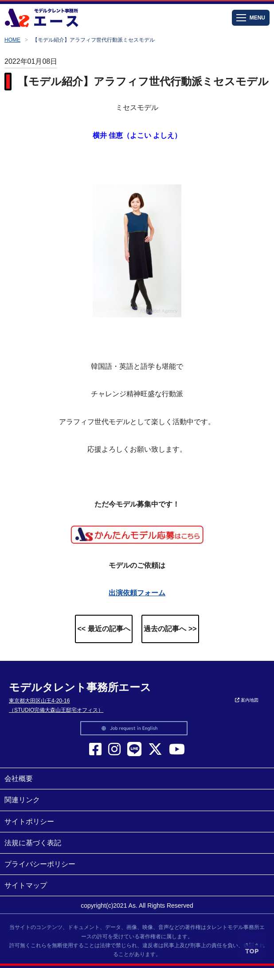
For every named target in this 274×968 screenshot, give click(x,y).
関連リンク (22, 800)
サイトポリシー (29, 821)
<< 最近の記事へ (103, 628)
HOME (12, 40)
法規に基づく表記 (32, 843)
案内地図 (246, 700)
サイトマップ (25, 885)
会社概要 (18, 778)
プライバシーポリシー (39, 864)
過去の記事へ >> (170, 628)
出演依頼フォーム (137, 593)
